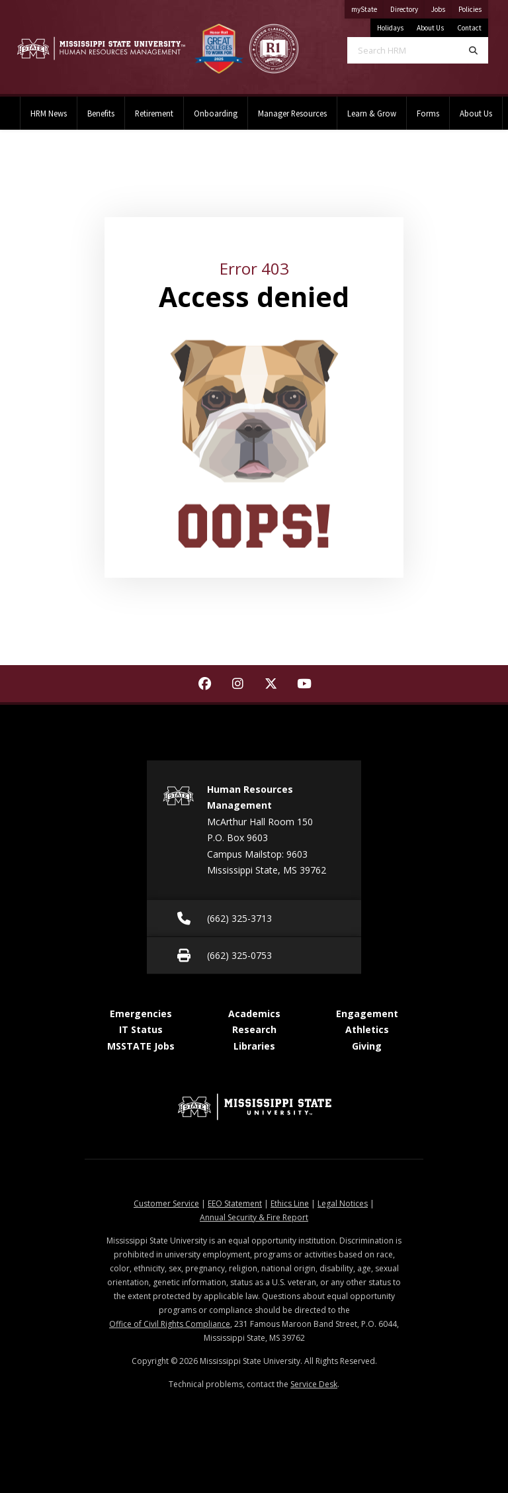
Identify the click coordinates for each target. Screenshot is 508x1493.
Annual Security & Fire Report (254, 1217)
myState (367, 7)
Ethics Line (290, 1203)
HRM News (48, 113)
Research (254, 1029)
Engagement (367, 1013)
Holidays (390, 27)
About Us (430, 27)
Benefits (100, 113)
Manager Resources (292, 113)
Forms (428, 113)
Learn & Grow (371, 113)
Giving (367, 1046)
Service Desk (313, 1384)
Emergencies (141, 1013)
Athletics (367, 1029)
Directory (407, 7)
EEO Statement (235, 1203)
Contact (469, 27)
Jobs (441, 7)
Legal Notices (343, 1203)
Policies (473, 7)
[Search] (473, 50)
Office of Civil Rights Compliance (169, 1324)
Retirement (154, 113)
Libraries (254, 1046)
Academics (254, 1013)
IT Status (141, 1029)
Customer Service (166, 1203)
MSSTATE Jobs (141, 1046)
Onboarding (215, 113)
